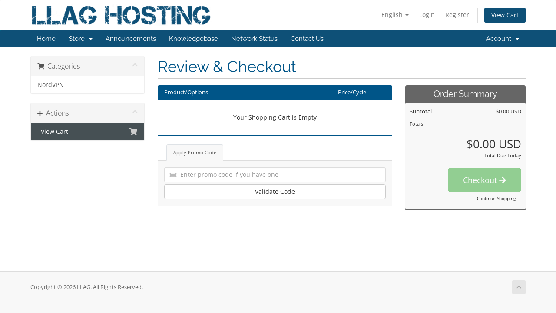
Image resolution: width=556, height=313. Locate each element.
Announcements (131, 39)
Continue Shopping (496, 198)
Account (502, 39)
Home (46, 39)
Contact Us (307, 39)
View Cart (505, 15)
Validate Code (275, 191)
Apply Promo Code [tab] (194, 152)
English (395, 14)
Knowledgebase (193, 39)
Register (457, 14)
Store (81, 39)
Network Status (254, 39)
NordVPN (50, 85)
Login (427, 14)
